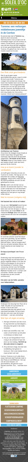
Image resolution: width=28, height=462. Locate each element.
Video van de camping (14, 425)
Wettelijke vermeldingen (19, 454)
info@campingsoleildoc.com (13, 15)
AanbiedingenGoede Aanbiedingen (14, 372)
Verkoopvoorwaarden (14, 417)
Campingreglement (14, 420)
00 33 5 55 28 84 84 (14, 22)
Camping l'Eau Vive (15, 445)
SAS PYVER (10, 454)
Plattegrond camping (14, 406)
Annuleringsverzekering (14, 413)
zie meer (25, 399)
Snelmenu (14, 428)
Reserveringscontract (14, 410)
